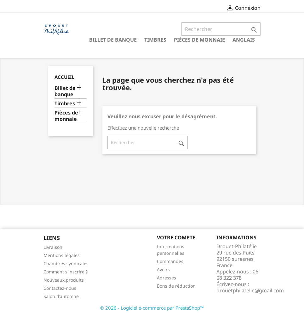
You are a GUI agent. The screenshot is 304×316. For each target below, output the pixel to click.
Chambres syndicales (66, 263)
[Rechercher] (221, 29)
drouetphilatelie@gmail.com (250, 290)
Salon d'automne (61, 296)
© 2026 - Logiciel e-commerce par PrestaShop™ (152, 308)
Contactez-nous (59, 288)
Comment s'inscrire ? (65, 272)
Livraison (52, 247)
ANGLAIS (243, 39)
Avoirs (163, 269)
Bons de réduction (176, 286)
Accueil (64, 77)
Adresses (166, 278)
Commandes (170, 261)
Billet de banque (113, 39)
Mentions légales (61, 255)
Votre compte (176, 237)
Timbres (155, 39)
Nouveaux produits (63, 280)
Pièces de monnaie (199, 39)
